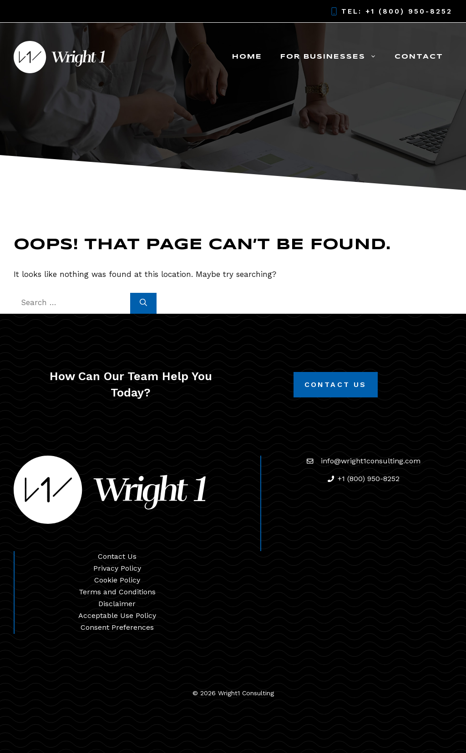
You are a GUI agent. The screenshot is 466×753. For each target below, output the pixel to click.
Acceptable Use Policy (117, 615)
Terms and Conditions (117, 591)
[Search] (143, 303)
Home (247, 57)
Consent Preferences (117, 627)
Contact (419, 57)
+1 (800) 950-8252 (408, 11)
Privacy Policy (117, 568)
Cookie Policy (117, 580)
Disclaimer (117, 603)
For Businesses (332, 57)
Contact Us (335, 384)
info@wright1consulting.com (370, 461)
